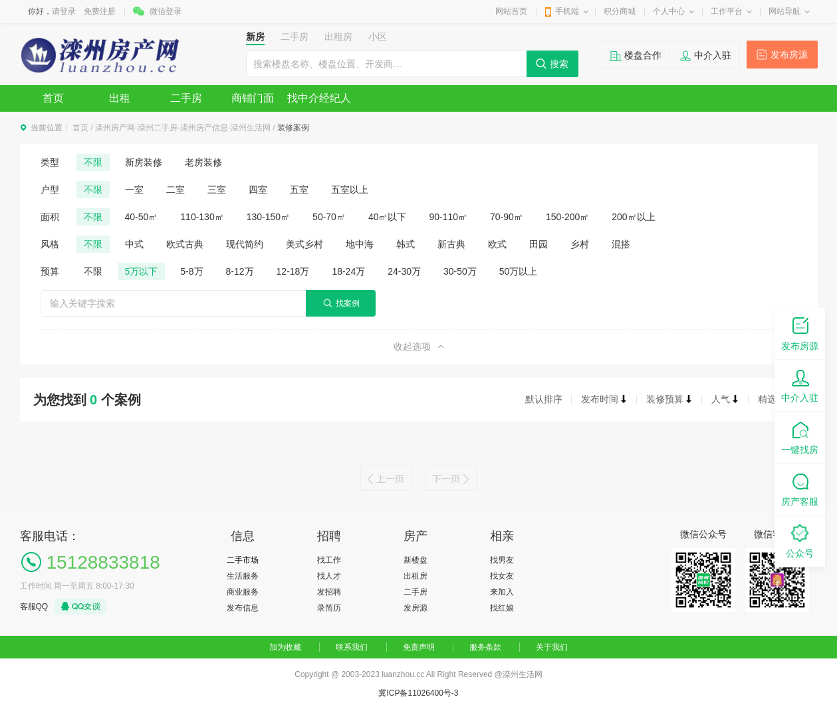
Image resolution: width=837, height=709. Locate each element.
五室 (299, 189)
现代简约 (244, 244)
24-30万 (404, 271)
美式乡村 (304, 244)
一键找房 (799, 436)
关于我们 (552, 647)
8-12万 (240, 271)
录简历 (329, 608)
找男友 (502, 560)
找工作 (329, 560)
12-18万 (293, 271)
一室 (134, 189)
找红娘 (502, 608)
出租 (119, 98)
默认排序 (543, 399)
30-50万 (460, 271)
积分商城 (620, 11)
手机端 (567, 11)
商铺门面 (252, 98)
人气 (725, 399)
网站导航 (784, 11)
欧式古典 (184, 244)
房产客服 (799, 488)
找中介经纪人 (319, 98)
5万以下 (141, 271)
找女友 (502, 576)
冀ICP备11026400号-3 (418, 693)
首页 (53, 98)
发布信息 (243, 608)
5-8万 (191, 271)
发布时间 (604, 399)
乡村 (579, 244)
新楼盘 (415, 560)
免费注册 (100, 11)
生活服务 (243, 576)
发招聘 (329, 592)
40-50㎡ (141, 217)
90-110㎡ (448, 217)
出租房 (415, 576)
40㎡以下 (387, 217)
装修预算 (669, 399)
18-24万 (348, 271)
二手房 (186, 98)
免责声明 (419, 647)
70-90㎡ (506, 217)
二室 (175, 189)
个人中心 (669, 11)
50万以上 (518, 271)
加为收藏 (285, 647)
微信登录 (165, 11)
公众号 (800, 540)
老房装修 (203, 162)
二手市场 (243, 560)
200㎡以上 (633, 217)
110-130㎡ (201, 217)
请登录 (64, 11)
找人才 (329, 576)
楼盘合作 (642, 55)
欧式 (497, 244)
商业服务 (243, 592)
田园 (538, 244)
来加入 (502, 592)
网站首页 (511, 11)
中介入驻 (712, 55)
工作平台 (727, 11)
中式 (134, 244)
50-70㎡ (329, 217)
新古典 (451, 244)
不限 (93, 162)
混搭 (621, 244)
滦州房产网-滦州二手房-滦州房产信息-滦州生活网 (183, 127)
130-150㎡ (268, 217)
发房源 (415, 608)
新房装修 (143, 162)
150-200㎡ (567, 217)
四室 (258, 189)
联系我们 (352, 647)
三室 (216, 189)
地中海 (360, 244)
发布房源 (789, 54)
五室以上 (349, 189)
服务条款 (485, 647)
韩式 (405, 244)
